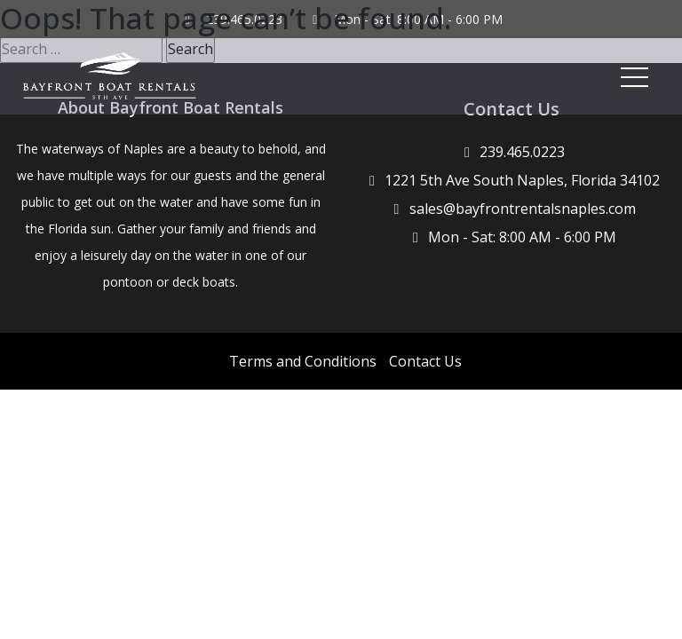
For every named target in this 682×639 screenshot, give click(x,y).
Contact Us (425, 361)
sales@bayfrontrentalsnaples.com (522, 208)
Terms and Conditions (303, 361)
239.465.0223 (522, 152)
